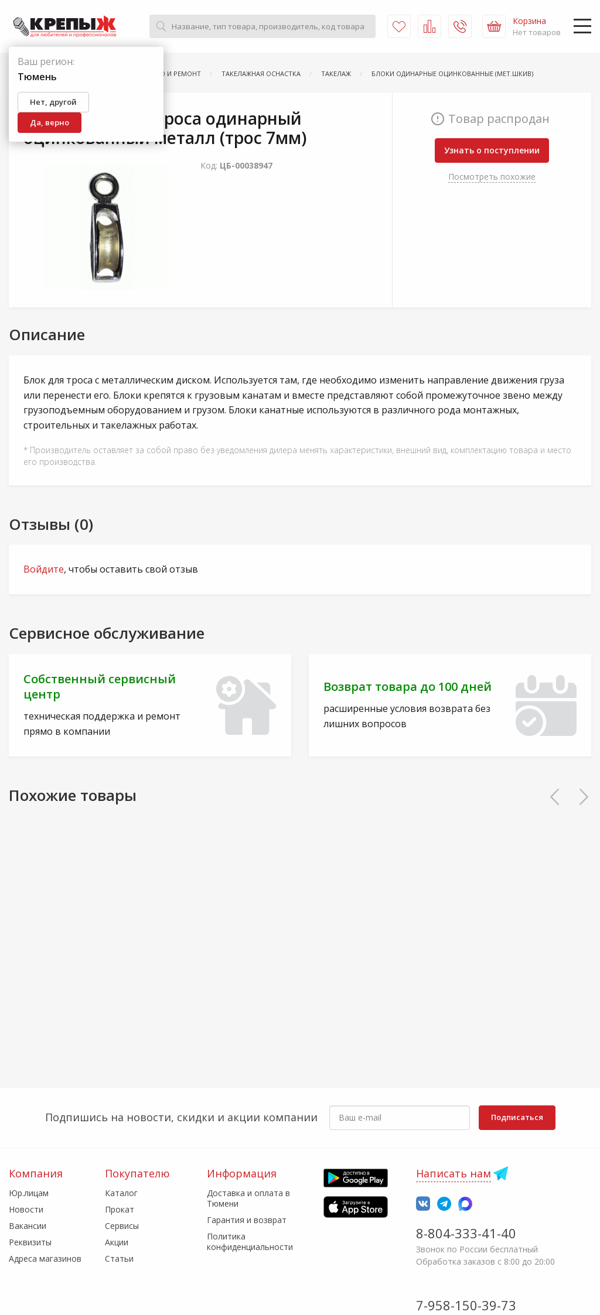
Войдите (43, 569)
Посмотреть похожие (492, 176)
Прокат (119, 1209)
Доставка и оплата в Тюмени (248, 1198)
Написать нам (453, 1173)
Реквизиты (30, 1242)
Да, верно (49, 122)
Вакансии (27, 1225)
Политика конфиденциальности (250, 1241)
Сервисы (122, 1225)
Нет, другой (53, 102)
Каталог (121, 1192)
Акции (116, 1242)
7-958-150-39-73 (466, 1305)
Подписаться (517, 1117)
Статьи (119, 1258)
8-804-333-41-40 (466, 1233)
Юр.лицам (29, 1192)
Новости (26, 1209)
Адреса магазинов (45, 1258)
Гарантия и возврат (247, 1219)
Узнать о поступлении (492, 150)
